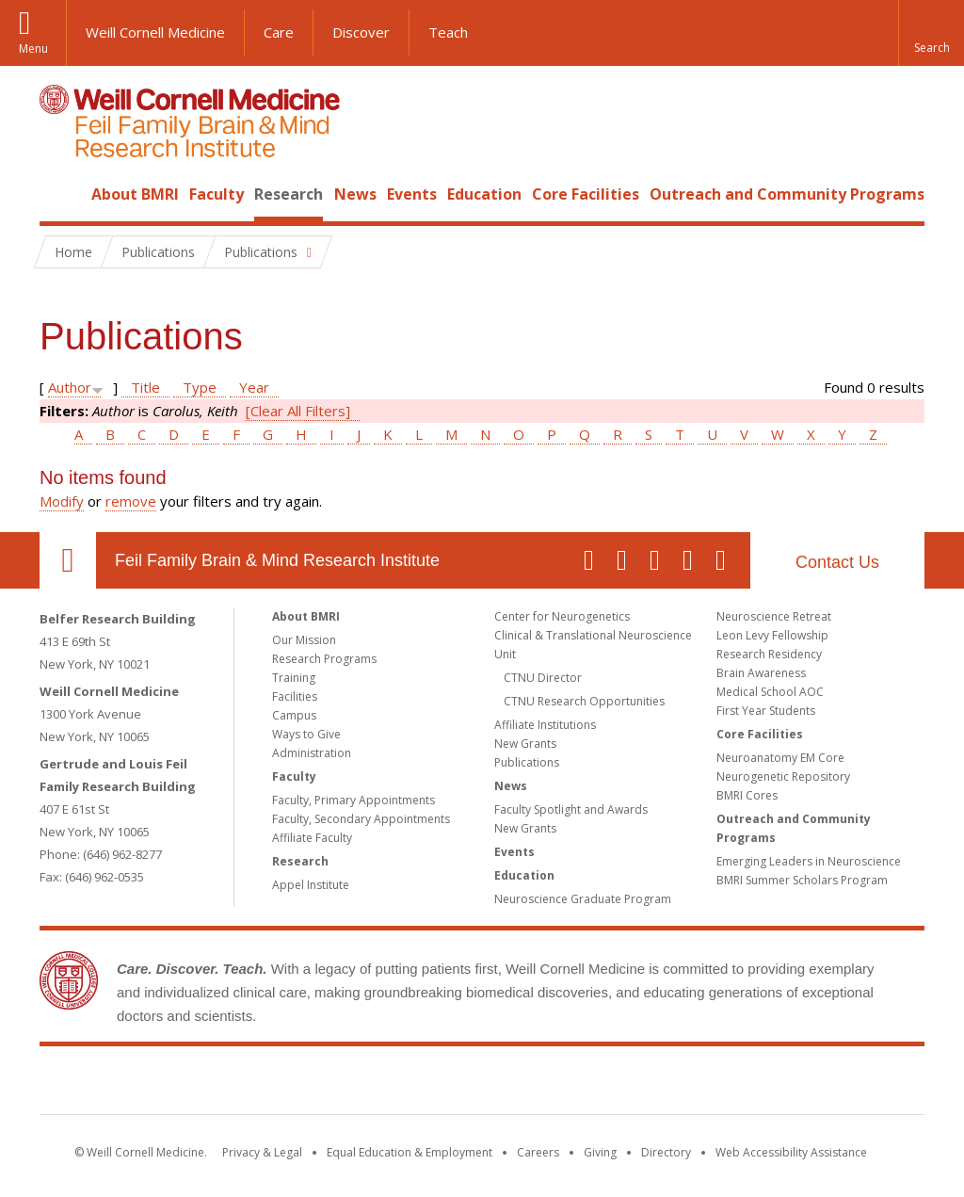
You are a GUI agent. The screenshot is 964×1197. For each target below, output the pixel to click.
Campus (294, 715)
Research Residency (769, 654)
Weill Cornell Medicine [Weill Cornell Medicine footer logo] (344, 1084)
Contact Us (837, 562)
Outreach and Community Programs (787, 194)
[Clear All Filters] (298, 410)
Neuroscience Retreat (773, 616)
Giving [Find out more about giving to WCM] (600, 1152)
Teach (448, 32)
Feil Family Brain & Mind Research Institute (277, 560)
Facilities (294, 696)
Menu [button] (33, 48)
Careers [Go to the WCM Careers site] (538, 1152)
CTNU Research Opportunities (584, 701)
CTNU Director (543, 678)
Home (60, 194)
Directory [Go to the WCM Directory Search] (666, 1152)
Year (254, 387)
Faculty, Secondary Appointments (361, 819)
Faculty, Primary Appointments (353, 800)
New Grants (525, 744)
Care (279, 32)
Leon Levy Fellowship (772, 635)
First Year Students (765, 711)
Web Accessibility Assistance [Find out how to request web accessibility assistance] (791, 1152)
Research (288, 194)
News (355, 194)
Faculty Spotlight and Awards (571, 809)
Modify (62, 501)
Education (484, 194)
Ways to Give (306, 734)
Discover (361, 32)
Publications (526, 762)
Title (145, 387)
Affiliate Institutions (545, 725)
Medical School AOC (770, 692)
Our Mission (304, 640)
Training (293, 678)
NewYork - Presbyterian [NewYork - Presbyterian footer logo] (639, 1084)
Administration (311, 753)
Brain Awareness (761, 673)
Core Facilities (585, 194)
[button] (931, 33)
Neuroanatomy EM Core (780, 758)
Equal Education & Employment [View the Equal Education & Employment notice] (409, 1152)
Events (412, 194)
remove (130, 501)
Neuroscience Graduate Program (582, 899)
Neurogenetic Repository (783, 776)
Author (69, 387)
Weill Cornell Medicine (155, 32)
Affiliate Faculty (312, 838)
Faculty (216, 194)
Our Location (68, 560)
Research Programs (324, 659)
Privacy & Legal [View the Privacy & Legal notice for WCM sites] (262, 1152)
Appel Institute (310, 885)
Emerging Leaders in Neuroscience (808, 861)
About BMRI (135, 194)
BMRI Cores (747, 795)
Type (200, 387)
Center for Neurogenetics (562, 616)
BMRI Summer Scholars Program (802, 880)
